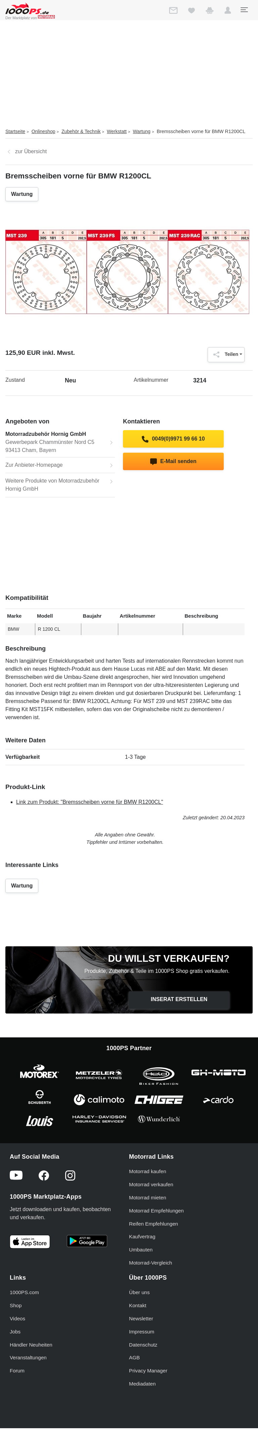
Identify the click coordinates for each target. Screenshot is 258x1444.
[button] (227, 11)
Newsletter (141, 1318)
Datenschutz (143, 1345)
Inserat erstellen (179, 999)
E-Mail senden (173, 462)
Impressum (141, 1331)
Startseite (15, 131)
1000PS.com (24, 1292)
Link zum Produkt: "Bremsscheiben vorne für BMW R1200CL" (89, 802)
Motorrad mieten (147, 1197)
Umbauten (141, 1249)
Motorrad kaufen (147, 1171)
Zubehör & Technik (80, 131)
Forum (17, 1370)
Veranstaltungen (28, 1357)
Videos (17, 1318)
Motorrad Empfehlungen (156, 1210)
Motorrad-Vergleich (150, 1263)
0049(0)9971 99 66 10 (173, 439)
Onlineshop (43, 131)
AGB (134, 1357)
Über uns (139, 1292)
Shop (16, 1305)
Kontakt (137, 1305)
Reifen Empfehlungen (153, 1224)
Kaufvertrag (142, 1236)
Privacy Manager (148, 1370)
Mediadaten (142, 1384)
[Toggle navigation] (243, 9)
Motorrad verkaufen (151, 1184)
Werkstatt (117, 131)
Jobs (15, 1331)
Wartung (141, 131)
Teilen (224, 354)
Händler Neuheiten (31, 1345)
